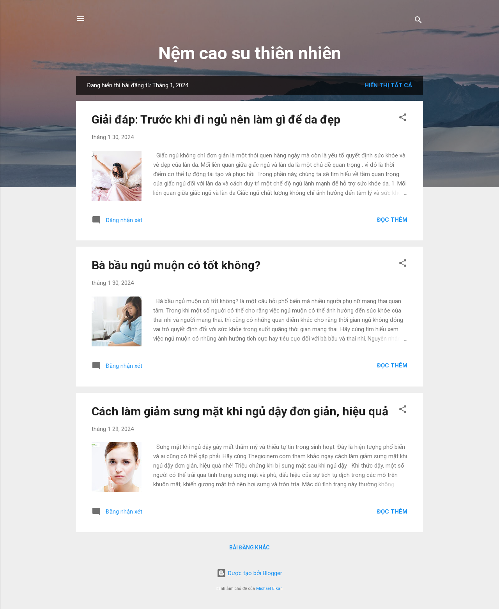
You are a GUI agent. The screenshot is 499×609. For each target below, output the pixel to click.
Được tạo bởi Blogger (249, 573)
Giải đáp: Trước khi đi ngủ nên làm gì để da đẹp (216, 119)
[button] (402, 119)
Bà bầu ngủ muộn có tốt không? (176, 265)
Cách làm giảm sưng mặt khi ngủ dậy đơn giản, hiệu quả (240, 411)
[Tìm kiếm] (418, 21)
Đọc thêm (392, 219)
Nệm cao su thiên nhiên (249, 53)
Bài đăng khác (249, 547)
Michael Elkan (269, 588)
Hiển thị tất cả (388, 85)
